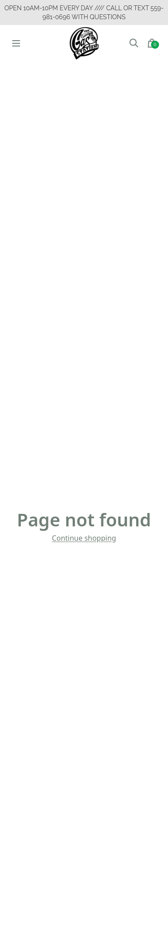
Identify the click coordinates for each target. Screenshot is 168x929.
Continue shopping (84, 538)
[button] (134, 43)
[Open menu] (16, 43)
